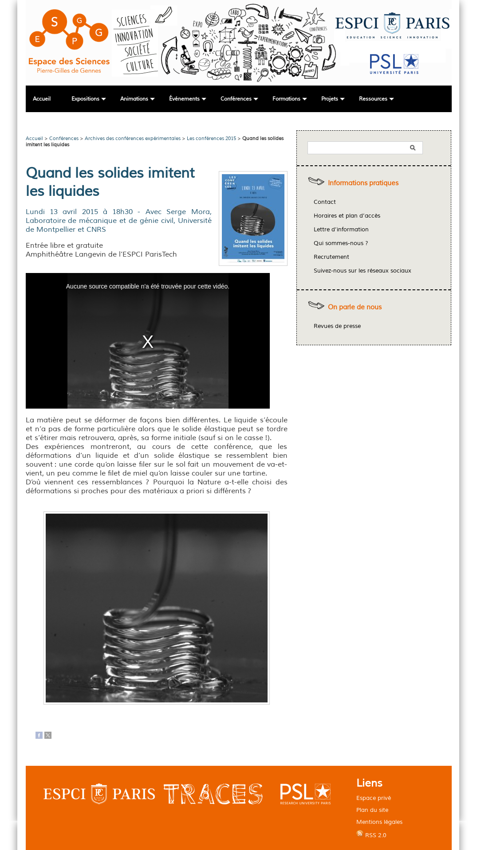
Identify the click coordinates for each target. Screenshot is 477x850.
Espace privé (373, 798)
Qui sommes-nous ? (341, 243)
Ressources (373, 99)
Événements (184, 99)
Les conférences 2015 (211, 138)
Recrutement (331, 257)
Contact (325, 202)
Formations (286, 99)
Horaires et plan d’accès (347, 215)
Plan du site (372, 810)
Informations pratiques (363, 183)
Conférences (236, 99)
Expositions (85, 99)
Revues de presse (337, 326)
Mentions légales (379, 822)
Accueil (42, 99)
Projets (329, 99)
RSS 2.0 (371, 834)
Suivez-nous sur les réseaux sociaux (362, 270)
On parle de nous (355, 307)
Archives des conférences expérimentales (133, 138)
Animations (134, 99)
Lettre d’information (341, 229)
